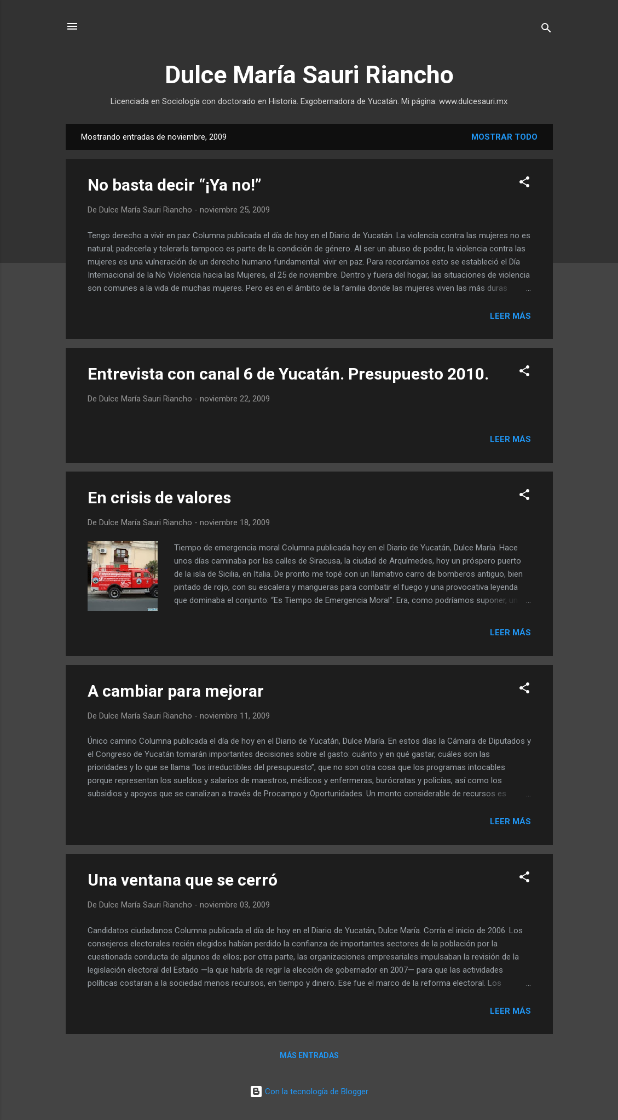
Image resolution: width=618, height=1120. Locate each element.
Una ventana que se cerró (183, 879)
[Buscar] (546, 30)
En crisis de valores (159, 497)
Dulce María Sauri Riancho (309, 74)
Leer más (510, 316)
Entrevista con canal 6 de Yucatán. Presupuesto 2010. (288, 373)
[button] (524, 183)
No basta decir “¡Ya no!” (174, 184)
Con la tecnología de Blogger (309, 1091)
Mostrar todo (504, 137)
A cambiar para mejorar (176, 690)
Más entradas (309, 1055)
